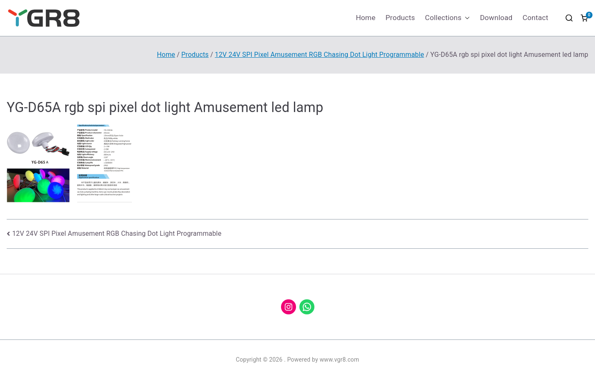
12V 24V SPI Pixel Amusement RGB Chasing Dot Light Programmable (116, 233)
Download (496, 17)
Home (365, 17)
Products (400, 17)
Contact (535, 17)
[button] (465, 17)
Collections (447, 17)
